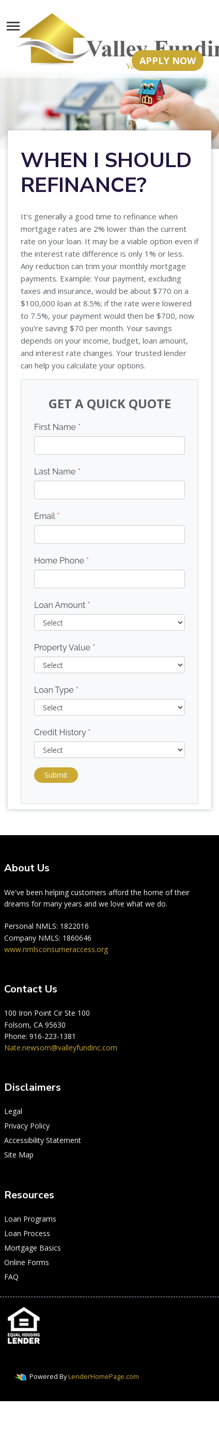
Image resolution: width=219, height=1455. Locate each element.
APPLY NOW (167, 60)
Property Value (64, 647)
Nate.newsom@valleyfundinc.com (60, 1047)
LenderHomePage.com (103, 1376)
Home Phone (61, 561)
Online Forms (26, 1262)
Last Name (57, 472)
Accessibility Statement (42, 1140)
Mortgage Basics (32, 1248)
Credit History (62, 732)
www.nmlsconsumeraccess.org (56, 949)
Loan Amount (62, 605)
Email (47, 516)
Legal (13, 1111)
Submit (56, 775)
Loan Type (56, 690)
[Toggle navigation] (13, 26)
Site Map (19, 1155)
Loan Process (27, 1233)
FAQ (11, 1277)
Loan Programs (30, 1219)
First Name (57, 427)
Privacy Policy (27, 1126)
